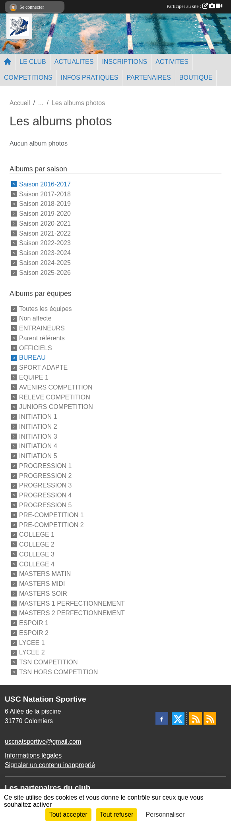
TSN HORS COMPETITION (58, 672)
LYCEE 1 (32, 642)
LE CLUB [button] (32, 61)
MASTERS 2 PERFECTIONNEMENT (72, 613)
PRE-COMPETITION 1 (51, 515)
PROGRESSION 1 (45, 465)
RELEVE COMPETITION (54, 396)
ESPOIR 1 (34, 623)
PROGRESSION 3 (45, 485)
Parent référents (42, 338)
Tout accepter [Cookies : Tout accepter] (68, 814)
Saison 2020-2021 (45, 223)
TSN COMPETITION (48, 662)
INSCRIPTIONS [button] (124, 61)
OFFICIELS (35, 347)
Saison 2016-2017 (45, 184)
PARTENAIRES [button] (148, 77)
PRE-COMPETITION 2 (51, 524)
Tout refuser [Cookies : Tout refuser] (116, 814)
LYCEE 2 (32, 652)
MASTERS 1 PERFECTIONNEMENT (72, 603)
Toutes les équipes (45, 308)
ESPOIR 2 (34, 632)
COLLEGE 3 (36, 554)
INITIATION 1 (38, 416)
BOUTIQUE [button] (196, 77)
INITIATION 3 (38, 436)
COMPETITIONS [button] (28, 77)
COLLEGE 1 (36, 534)
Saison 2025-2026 (45, 272)
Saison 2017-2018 (45, 193)
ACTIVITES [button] (171, 61)
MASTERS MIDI (42, 583)
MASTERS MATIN (45, 573)
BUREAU (32, 357)
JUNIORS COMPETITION (56, 406)
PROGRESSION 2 (45, 475)
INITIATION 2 (38, 426)
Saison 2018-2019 (45, 203)
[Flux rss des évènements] (210, 718)
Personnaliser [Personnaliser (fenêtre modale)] (165, 814)
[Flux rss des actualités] (195, 718)
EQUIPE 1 (34, 377)
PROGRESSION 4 (45, 495)
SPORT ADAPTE (43, 367)
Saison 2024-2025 (45, 262)
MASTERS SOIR (43, 593)
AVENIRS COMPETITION (56, 387)
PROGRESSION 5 (45, 505)
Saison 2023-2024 (45, 252)
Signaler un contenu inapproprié (50, 765)
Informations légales (33, 755)
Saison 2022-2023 (45, 243)
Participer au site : (194, 6)
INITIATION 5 (38, 456)
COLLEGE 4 (36, 563)
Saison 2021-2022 (45, 233)
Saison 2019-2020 (45, 213)
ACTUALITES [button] (74, 61)
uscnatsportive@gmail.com (43, 741)
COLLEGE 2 (36, 544)
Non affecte (35, 318)
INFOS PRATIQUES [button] (89, 77)
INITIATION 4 (38, 446)
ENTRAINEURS (42, 328)
